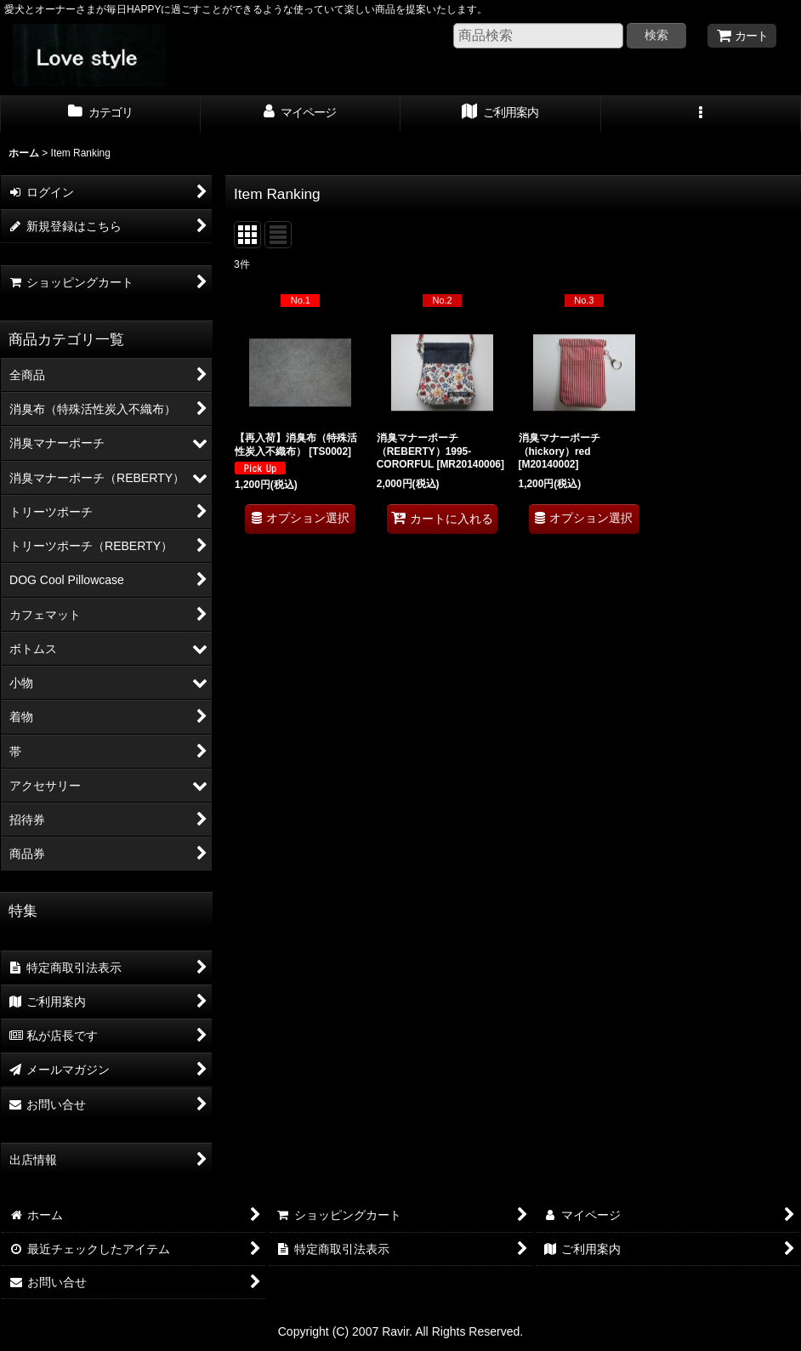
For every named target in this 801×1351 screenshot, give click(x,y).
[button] (701, 114)
